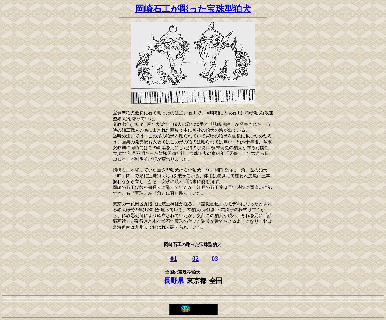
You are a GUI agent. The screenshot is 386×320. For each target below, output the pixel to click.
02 (195, 258)
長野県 (174, 280)
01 (173, 258)
